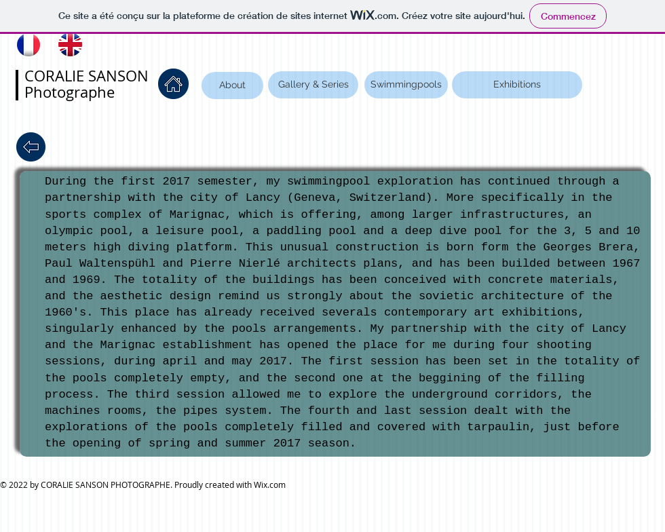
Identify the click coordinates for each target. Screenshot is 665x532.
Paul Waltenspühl (100, 263)
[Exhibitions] (517, 84)
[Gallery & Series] (313, 84)
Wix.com (270, 484)
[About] (232, 85)
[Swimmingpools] (406, 84)
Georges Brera (589, 247)
